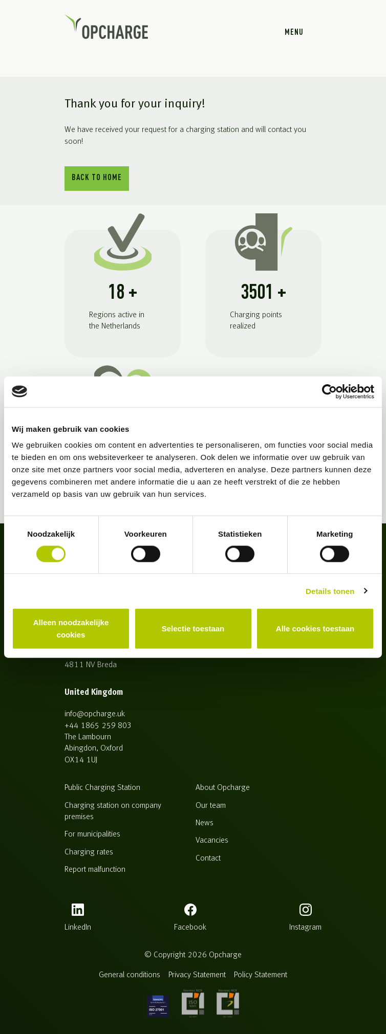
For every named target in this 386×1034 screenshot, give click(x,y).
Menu (294, 33)
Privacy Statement (197, 975)
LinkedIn (78, 927)
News (204, 823)
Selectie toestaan (193, 628)
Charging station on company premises (113, 811)
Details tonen (330, 590)
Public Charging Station (102, 788)
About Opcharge (223, 788)
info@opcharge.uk (95, 714)
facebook (190, 927)
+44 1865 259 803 (98, 726)
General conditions (129, 975)
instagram (305, 927)
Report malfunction (95, 870)
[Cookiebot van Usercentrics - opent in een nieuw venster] (329, 391)
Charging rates (89, 852)
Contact (208, 858)
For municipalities (92, 834)
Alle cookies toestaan (315, 628)
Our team (211, 806)
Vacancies (212, 841)
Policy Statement (260, 975)
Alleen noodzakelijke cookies (71, 628)
